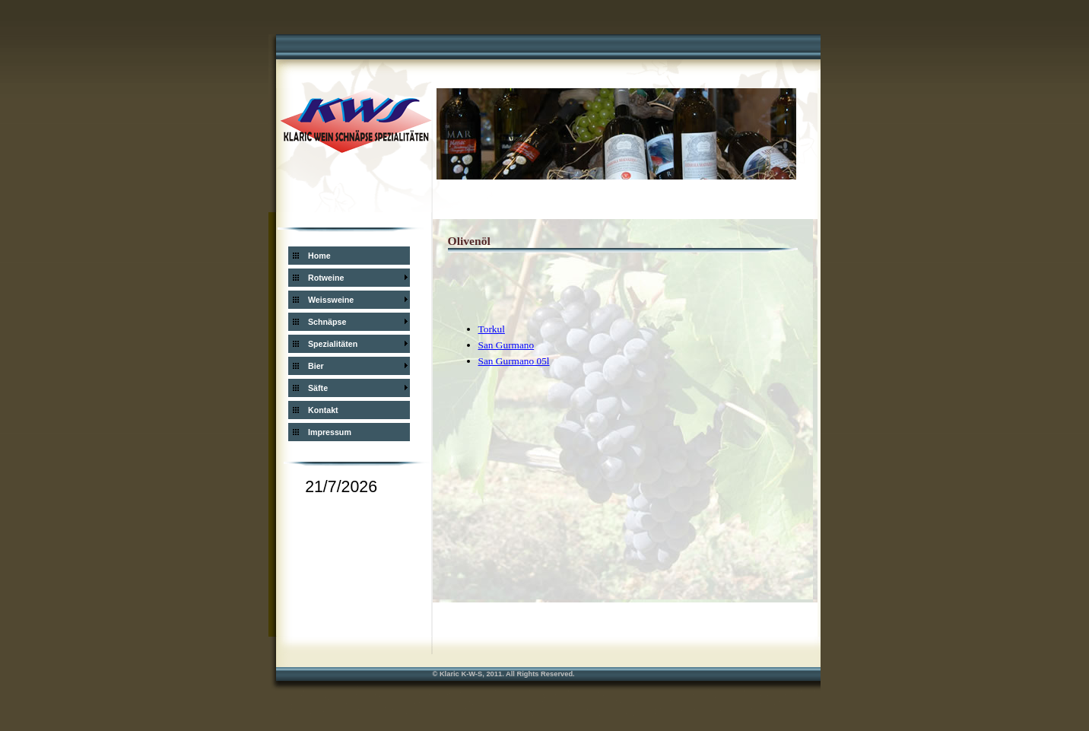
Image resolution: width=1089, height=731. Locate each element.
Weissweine (331, 299)
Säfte (318, 388)
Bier (316, 365)
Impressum (329, 432)
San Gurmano (506, 345)
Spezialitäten (332, 343)
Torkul (491, 329)
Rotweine (326, 277)
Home (319, 255)
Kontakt (323, 410)
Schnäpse (327, 321)
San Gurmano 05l (514, 361)
